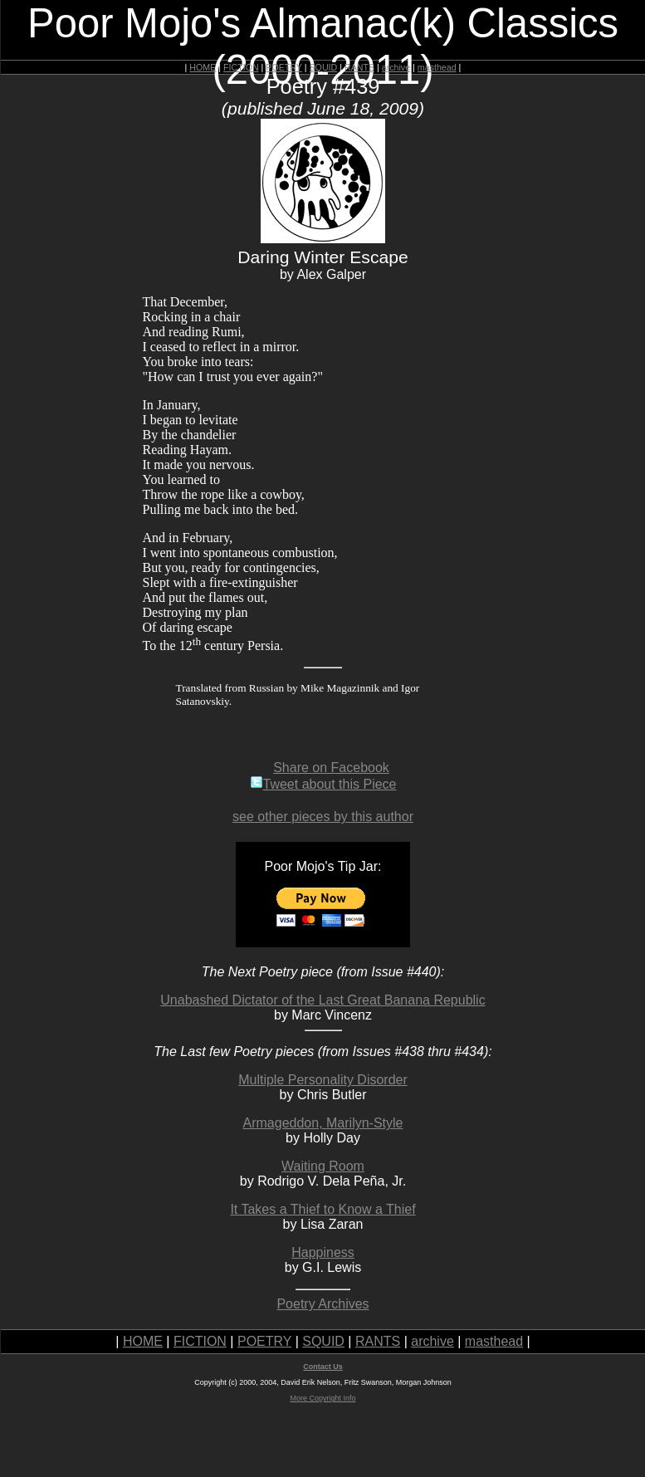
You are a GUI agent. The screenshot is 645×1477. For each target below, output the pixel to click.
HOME (202, 67)
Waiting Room (322, 1166)
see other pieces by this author (322, 816)
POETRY (283, 67)
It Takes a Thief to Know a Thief (322, 1209)
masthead (437, 67)
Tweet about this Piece (323, 784)
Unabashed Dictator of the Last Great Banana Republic (322, 1000)
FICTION (241, 67)
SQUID (323, 67)
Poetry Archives (322, 1304)
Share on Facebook (331, 768)
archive (396, 67)
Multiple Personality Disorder (323, 1080)
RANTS (359, 67)
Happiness (322, 1252)
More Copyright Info (322, 1398)
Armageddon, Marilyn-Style (323, 1123)
